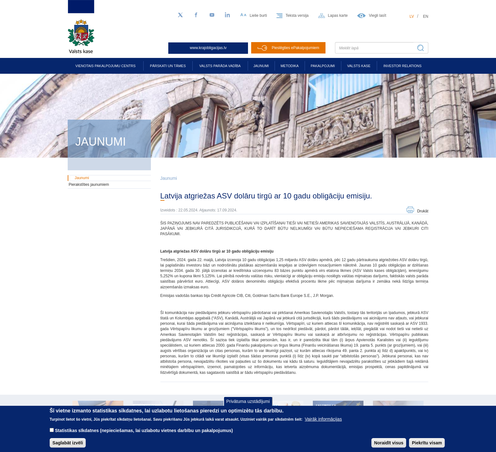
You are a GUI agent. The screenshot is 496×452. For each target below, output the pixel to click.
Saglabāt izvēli (68, 447)
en (425, 16)
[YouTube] (212, 15)
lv (412, 16)
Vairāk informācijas (323, 423)
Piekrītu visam (427, 447)
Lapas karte (338, 15)
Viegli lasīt (377, 15)
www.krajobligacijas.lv (208, 48)
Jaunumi (261, 66)
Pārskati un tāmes (168, 66)
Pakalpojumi (323, 66)
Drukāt (422, 211)
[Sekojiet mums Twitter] (180, 15)
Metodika (290, 66)
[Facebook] (196, 15)
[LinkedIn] (227, 15)
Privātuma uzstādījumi (248, 405)
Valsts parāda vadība (220, 66)
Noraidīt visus (389, 447)
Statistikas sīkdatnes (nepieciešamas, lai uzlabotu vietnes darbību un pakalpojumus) (144, 434)
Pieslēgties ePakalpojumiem (295, 48)
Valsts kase (358, 66)
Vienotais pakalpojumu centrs (105, 66)
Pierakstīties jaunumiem (89, 184)
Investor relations (402, 66)
